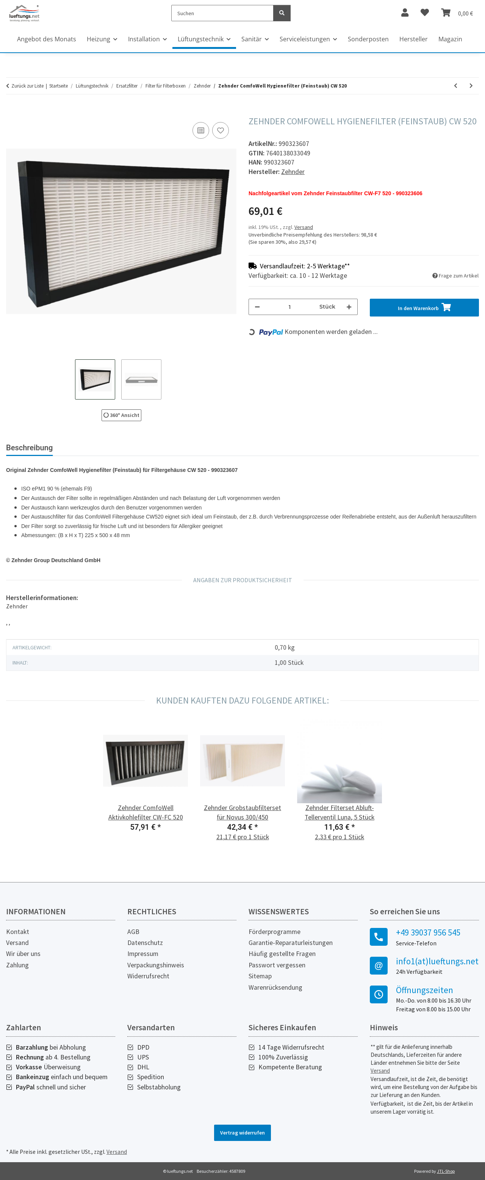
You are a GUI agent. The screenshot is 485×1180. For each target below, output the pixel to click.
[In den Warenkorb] (12, 112)
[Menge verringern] (257, 307)
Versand (303, 227)
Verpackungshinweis (155, 965)
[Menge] (289, 307)
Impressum (142, 954)
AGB (133, 932)
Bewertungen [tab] (87, 447)
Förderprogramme (274, 932)
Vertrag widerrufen (242, 1132)
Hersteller (413, 39)
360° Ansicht (121, 415)
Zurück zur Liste (27, 86)
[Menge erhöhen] (349, 307)
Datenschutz (145, 943)
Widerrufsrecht (148, 976)
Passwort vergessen (277, 965)
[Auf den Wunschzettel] (220, 130)
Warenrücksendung (275, 987)
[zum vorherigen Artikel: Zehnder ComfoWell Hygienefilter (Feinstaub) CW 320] (455, 86)
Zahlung (17, 965)
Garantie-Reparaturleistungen (291, 943)
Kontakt (17, 932)
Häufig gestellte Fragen (282, 954)
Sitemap (260, 976)
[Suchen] (222, 13)
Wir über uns (23, 954)
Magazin (450, 39)
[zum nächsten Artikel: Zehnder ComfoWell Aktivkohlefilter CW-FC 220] (471, 86)
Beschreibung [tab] (29, 447)
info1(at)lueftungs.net (437, 961)
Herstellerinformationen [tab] (162, 447)
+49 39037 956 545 (428, 932)
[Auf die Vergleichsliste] (200, 130)
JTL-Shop (446, 1171)
